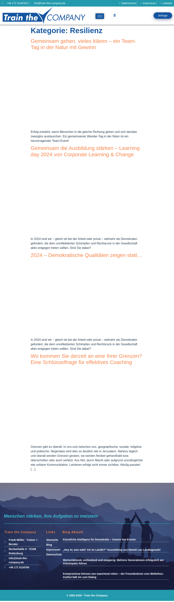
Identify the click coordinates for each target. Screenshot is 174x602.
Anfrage (162, 15)
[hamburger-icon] (100, 16)
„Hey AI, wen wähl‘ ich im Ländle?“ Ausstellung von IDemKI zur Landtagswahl (111, 549)
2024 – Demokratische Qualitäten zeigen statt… (86, 255)
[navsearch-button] (114, 15)
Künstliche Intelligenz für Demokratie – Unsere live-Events (99, 539)
